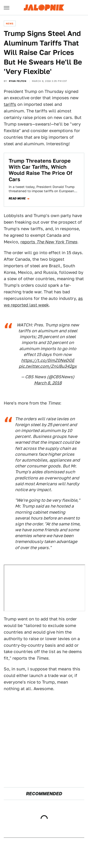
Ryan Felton (17, 81)
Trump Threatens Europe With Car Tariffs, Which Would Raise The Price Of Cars (40, 170)
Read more (17, 198)
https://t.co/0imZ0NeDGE (47, 360)
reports (48, 241)
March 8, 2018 (48, 382)
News (10, 23)
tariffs (10, 104)
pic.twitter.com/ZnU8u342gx (48, 366)
